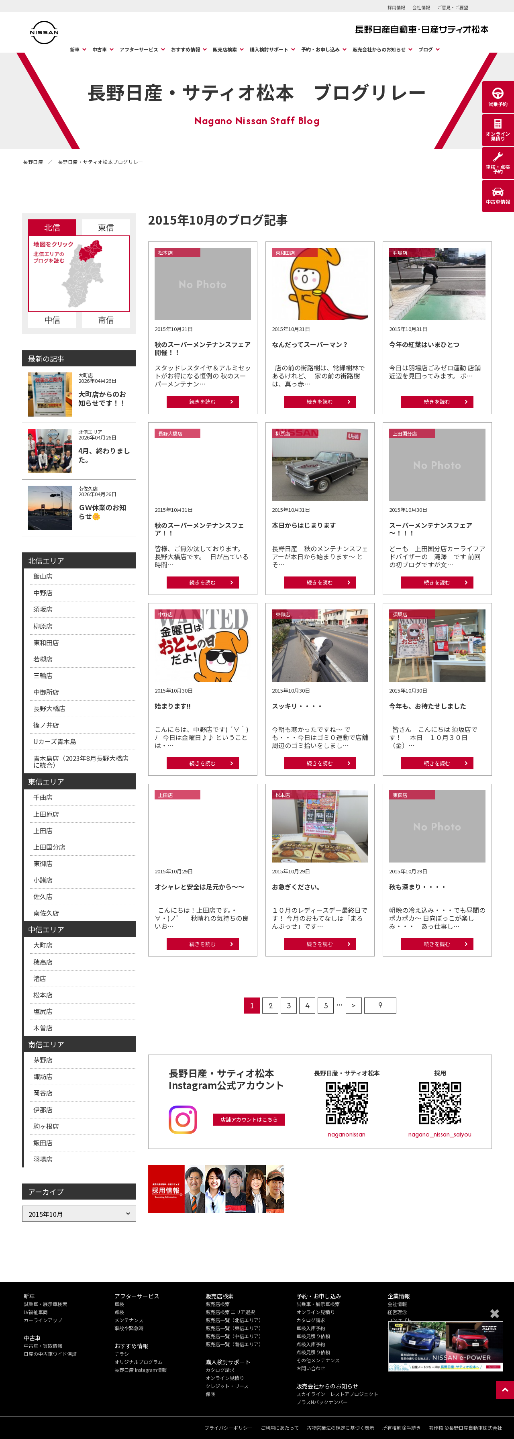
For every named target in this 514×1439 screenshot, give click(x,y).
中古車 (99, 49)
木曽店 (43, 1027)
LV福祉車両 (36, 1311)
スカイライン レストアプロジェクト (337, 1393)
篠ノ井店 (46, 725)
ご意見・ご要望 (452, 7)
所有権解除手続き (401, 1427)
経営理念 (397, 1311)
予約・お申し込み (320, 49)
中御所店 (46, 692)
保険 (210, 1393)
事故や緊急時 (128, 1328)
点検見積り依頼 (313, 1352)
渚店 (39, 978)
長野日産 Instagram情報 (140, 1369)
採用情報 (396, 7)
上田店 (43, 830)
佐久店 (43, 896)
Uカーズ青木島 (54, 741)
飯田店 (43, 1142)
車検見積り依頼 (313, 1336)
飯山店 (43, 576)
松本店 (43, 995)
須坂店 (43, 609)
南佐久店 (46, 913)
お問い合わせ (310, 1368)
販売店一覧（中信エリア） (234, 1336)
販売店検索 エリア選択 (230, 1311)
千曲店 (43, 797)
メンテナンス (128, 1319)
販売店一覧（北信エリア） (234, 1319)
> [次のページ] (353, 1005)
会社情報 (421, 7)
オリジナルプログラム (138, 1361)
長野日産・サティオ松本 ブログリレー (257, 91)
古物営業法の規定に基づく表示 (340, 1427)
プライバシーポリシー (228, 1427)
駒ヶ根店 (46, 1126)
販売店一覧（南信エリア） (234, 1344)
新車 (75, 49)
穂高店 (43, 962)
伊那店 (43, 1109)
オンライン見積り (225, 1377)
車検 (119, 1303)
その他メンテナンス (318, 1360)
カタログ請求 (220, 1369)
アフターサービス (139, 49)
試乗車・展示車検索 (45, 1303)
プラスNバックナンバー (322, 1401)
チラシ (121, 1353)
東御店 (43, 863)
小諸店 (43, 880)
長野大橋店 (49, 708)
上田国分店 (49, 847)
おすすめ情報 (185, 49)
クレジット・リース (227, 1385)
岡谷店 (43, 1093)
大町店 (43, 945)
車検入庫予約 (310, 1328)
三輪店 (43, 675)
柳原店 (43, 626)
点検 (119, 1311)
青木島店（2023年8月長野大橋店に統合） (80, 761)
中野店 (43, 592)
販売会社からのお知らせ (379, 49)
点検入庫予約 (310, 1344)
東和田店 (46, 642)
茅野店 (43, 1060)
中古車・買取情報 (43, 1345)
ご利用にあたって (280, 1427)
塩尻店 (43, 1011)
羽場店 (43, 1159)
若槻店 (43, 659)
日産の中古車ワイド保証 (50, 1353)
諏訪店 (43, 1076)
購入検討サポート (269, 49)
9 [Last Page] (380, 1005)
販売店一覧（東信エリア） (234, 1328)
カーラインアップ (43, 1319)
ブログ (425, 49)
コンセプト (400, 1319)
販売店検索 (225, 49)
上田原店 (46, 814)
